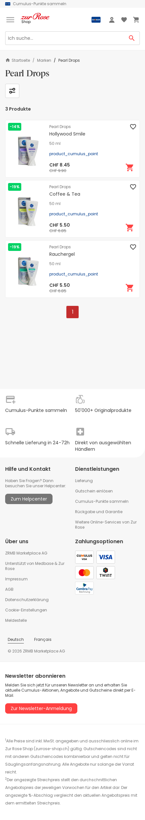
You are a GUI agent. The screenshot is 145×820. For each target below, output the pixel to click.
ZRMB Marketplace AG (26, 553)
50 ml (55, 143)
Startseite (17, 60)
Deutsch (16, 639)
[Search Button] (132, 38)
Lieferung (84, 480)
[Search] (64, 38)
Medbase (44, 563)
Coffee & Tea (64, 194)
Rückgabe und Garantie (98, 511)
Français (43, 639)
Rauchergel (62, 254)
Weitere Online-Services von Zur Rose (106, 524)
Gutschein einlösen (94, 491)
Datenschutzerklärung (27, 599)
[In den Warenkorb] (129, 167)
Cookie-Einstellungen (26, 610)
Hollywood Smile (67, 134)
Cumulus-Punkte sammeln (102, 501)
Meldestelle (16, 620)
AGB (9, 589)
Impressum (16, 579)
